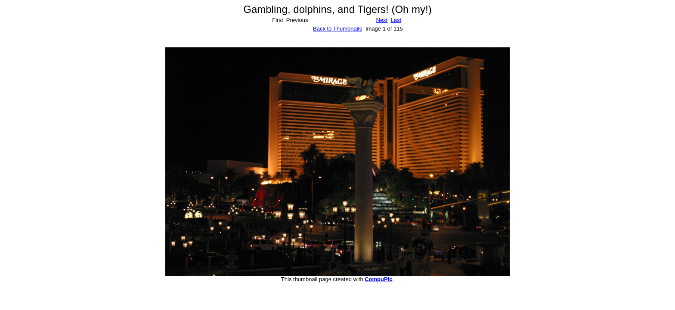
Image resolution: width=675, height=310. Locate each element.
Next (382, 20)
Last (395, 20)
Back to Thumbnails (337, 28)
